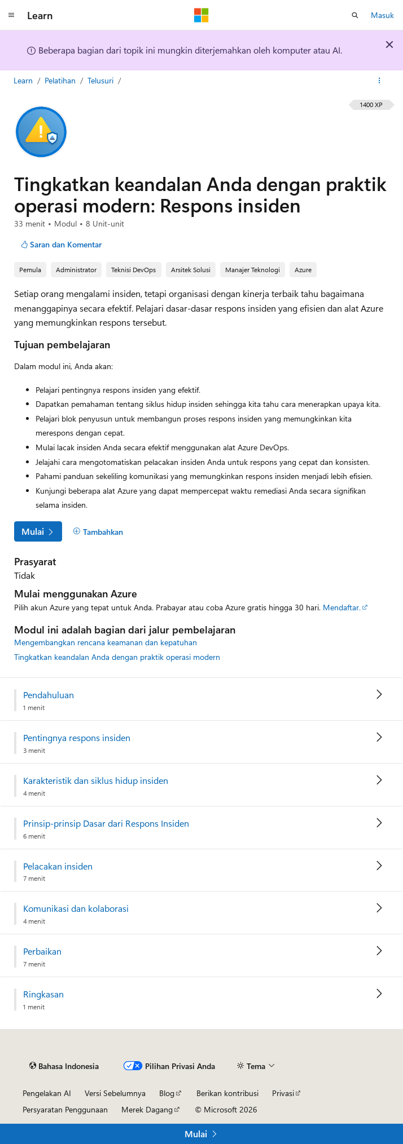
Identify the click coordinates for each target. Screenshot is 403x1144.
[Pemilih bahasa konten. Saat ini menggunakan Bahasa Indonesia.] (64, 1066)
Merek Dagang (147, 1109)
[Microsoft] (201, 15)
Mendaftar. (342, 607)
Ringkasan (43, 994)
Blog (166, 1093)
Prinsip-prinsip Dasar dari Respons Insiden (106, 823)
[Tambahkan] (98, 531)
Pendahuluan (48, 694)
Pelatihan (61, 80)
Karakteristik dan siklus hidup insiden (95, 780)
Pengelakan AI (47, 1093)
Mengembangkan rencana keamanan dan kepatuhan (105, 642)
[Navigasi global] (11, 15)
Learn (24, 80)
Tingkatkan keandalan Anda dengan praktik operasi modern (117, 656)
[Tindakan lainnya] (379, 81)
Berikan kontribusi (227, 1093)
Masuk (382, 15)
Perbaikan (42, 951)
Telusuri (101, 80)
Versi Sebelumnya (115, 1093)
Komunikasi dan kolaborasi (76, 908)
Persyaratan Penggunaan (65, 1109)
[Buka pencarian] (355, 15)
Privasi (283, 1093)
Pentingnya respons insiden (76, 737)
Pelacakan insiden (58, 866)
